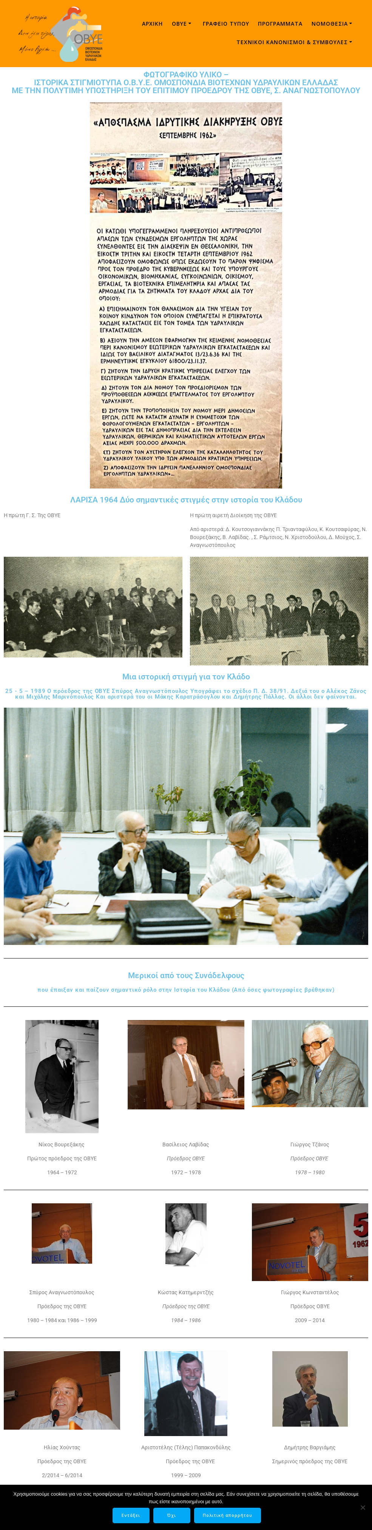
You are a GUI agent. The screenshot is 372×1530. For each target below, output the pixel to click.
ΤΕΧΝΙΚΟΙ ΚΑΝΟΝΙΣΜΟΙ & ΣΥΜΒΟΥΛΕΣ (292, 42)
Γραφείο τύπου (226, 23)
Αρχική (152, 23)
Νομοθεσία (330, 23)
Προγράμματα (280, 23)
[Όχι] (362, 1508)
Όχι (173, 1516)
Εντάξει (132, 1516)
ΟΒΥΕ (179, 23)
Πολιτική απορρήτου (228, 1516)
